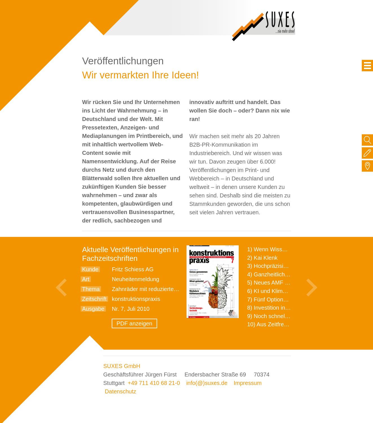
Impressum (248, 383)
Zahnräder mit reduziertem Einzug (154, 289)
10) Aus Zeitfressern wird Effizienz (289, 324)
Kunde (90, 269)
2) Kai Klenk (262, 258)
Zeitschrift (94, 299)
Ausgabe (93, 309)
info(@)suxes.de (206, 383)
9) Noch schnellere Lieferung (283, 316)
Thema (91, 289)
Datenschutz (120, 391)
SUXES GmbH (121, 366)
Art (85, 279)
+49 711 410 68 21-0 (154, 383)
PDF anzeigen (134, 323)
